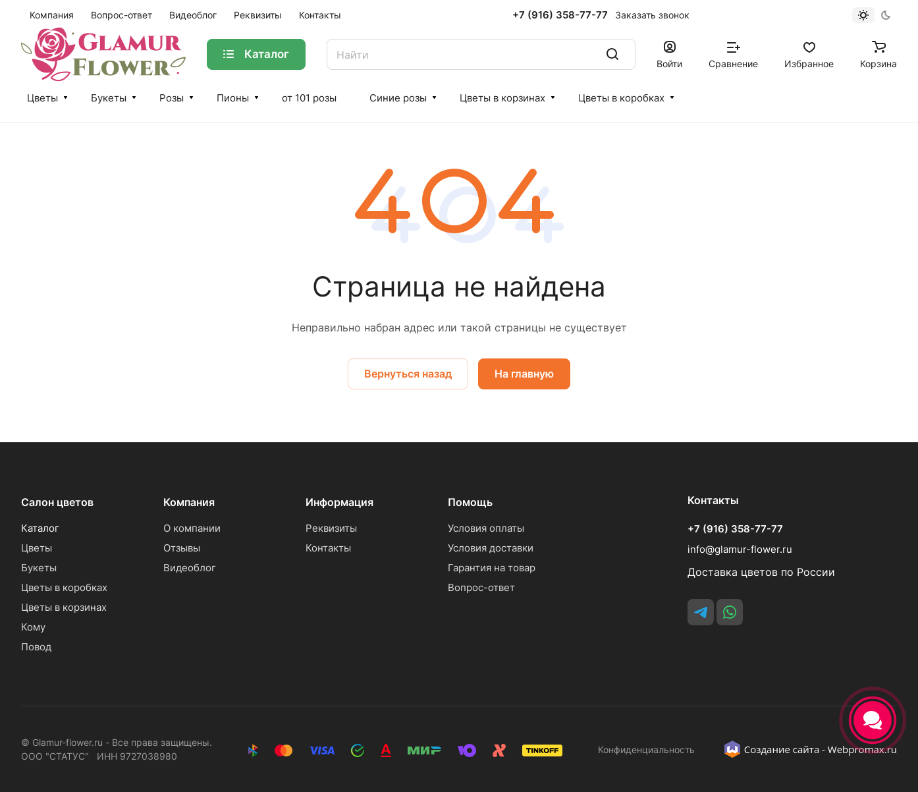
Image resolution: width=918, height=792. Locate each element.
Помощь (470, 502)
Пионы (233, 98)
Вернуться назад (408, 373)
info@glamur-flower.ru (740, 549)
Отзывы (181, 548)
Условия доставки (490, 548)
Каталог (40, 528)
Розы (171, 98)
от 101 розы (309, 98)
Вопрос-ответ (481, 587)
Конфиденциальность (646, 749)
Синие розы (398, 98)
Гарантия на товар (491, 567)
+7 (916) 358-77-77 (560, 15)
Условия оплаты (486, 528)
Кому (33, 627)
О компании (192, 528)
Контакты (328, 548)
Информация (339, 502)
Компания (189, 502)
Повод (36, 646)
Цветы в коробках (621, 98)
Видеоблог (189, 567)
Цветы (42, 98)
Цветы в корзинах (502, 98)
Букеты (108, 98)
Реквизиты (331, 528)
